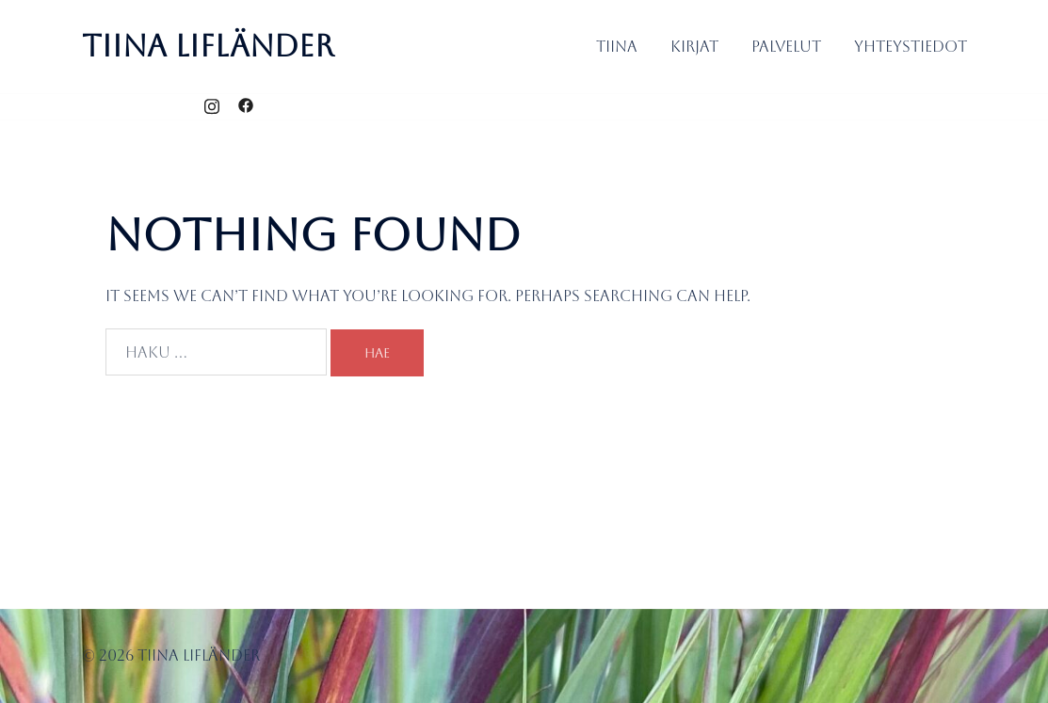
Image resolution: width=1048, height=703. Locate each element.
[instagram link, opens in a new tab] (211, 106)
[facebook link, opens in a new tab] (245, 106)
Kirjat (694, 47)
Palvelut (786, 47)
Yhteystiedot (910, 47)
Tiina (616, 47)
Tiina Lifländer (208, 45)
